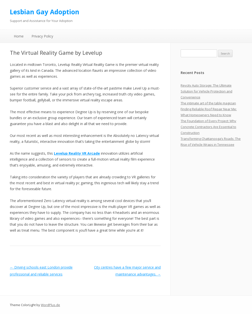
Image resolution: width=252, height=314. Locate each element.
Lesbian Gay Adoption (44, 11)
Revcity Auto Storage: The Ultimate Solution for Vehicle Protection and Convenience (206, 91)
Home (19, 36)
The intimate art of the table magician (208, 103)
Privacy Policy (42, 36)
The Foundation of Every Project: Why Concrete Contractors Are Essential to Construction (208, 127)
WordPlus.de (50, 305)
